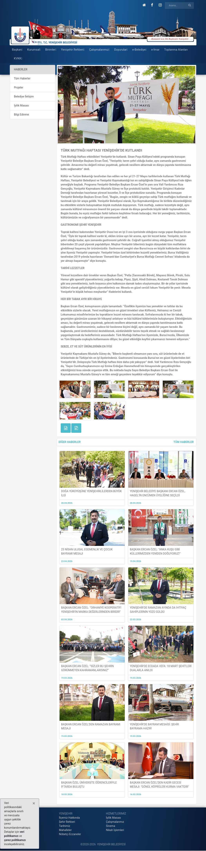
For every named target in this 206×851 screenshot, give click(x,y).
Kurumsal (34, 49)
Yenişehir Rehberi (73, 49)
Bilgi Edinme (21, 114)
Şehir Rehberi (67, 821)
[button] (144, 5)
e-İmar (155, 49)
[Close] (34, 803)
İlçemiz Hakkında (69, 817)
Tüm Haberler (22, 78)
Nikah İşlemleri (115, 830)
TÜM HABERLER (183, 442)
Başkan (17, 49)
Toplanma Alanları (176, 49)
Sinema (110, 825)
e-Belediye (139, 49)
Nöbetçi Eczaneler (70, 834)
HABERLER (20, 69)
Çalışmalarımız (99, 49)
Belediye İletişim (24, 96)
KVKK (18, 58)
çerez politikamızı (15, 840)
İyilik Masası (21, 105)
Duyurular (121, 49)
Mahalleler (65, 830)
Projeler (18, 87)
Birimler (50, 49)
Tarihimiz (64, 825)
